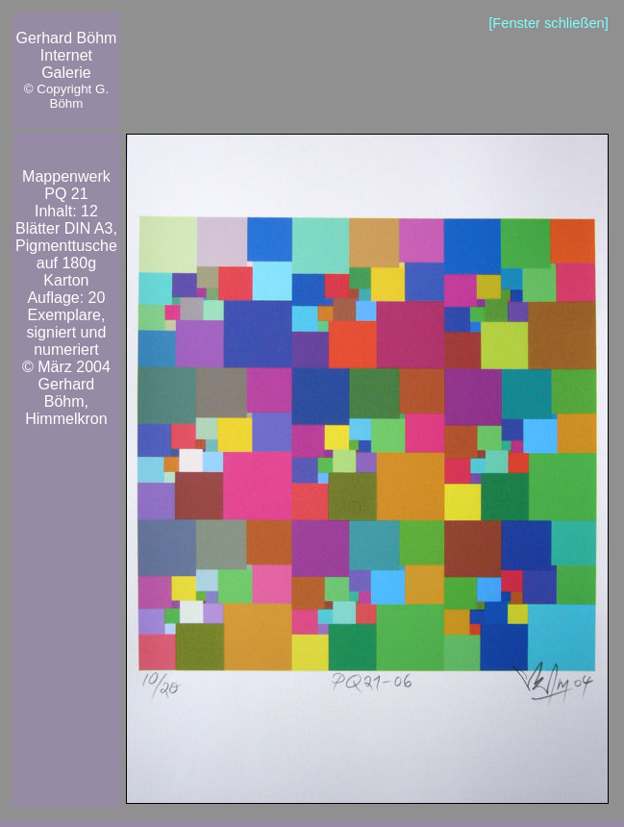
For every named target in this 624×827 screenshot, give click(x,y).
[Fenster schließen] (548, 23)
